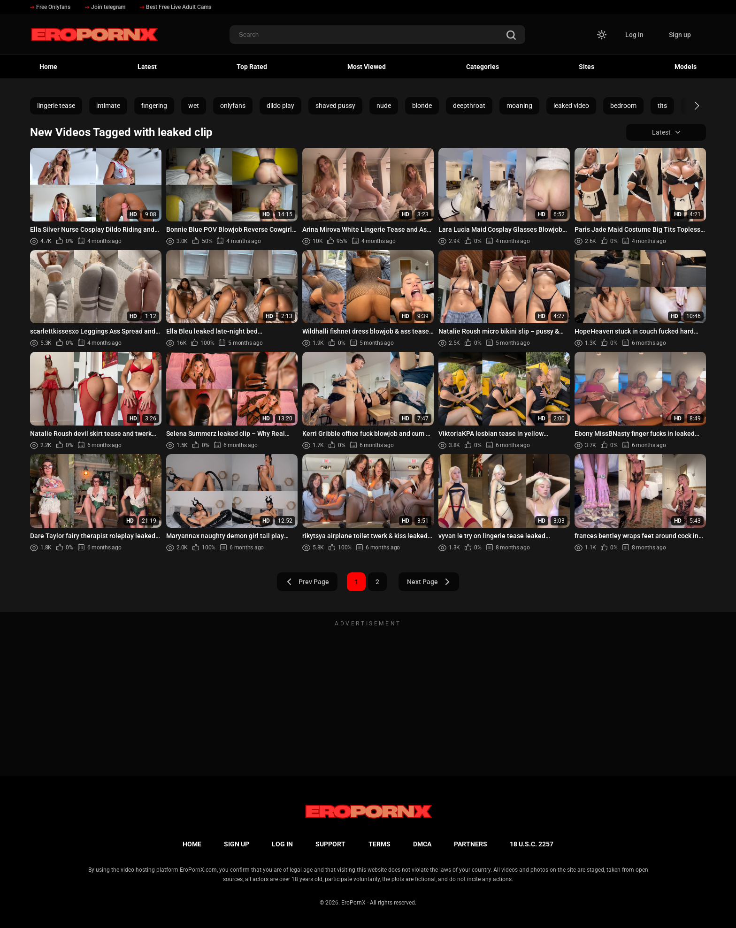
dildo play (280, 105)
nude (383, 105)
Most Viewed (366, 66)
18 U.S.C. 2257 (531, 844)
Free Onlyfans (50, 7)
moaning (519, 105)
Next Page (429, 582)
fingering (154, 105)
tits (662, 105)
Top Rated (252, 66)
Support (330, 844)
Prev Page (307, 582)
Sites (586, 66)
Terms (379, 844)
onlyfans (232, 105)
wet (193, 105)
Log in (634, 34)
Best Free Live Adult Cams (175, 7)
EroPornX (353, 902)
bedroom (623, 105)
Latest (147, 66)
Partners (470, 844)
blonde (422, 105)
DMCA (422, 844)
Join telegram (105, 7)
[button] (688, 105)
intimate (108, 105)
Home (48, 66)
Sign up (680, 34)
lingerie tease (56, 105)
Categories (482, 66)
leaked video (571, 105)
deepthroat (469, 105)
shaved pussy (335, 105)
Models (686, 66)
